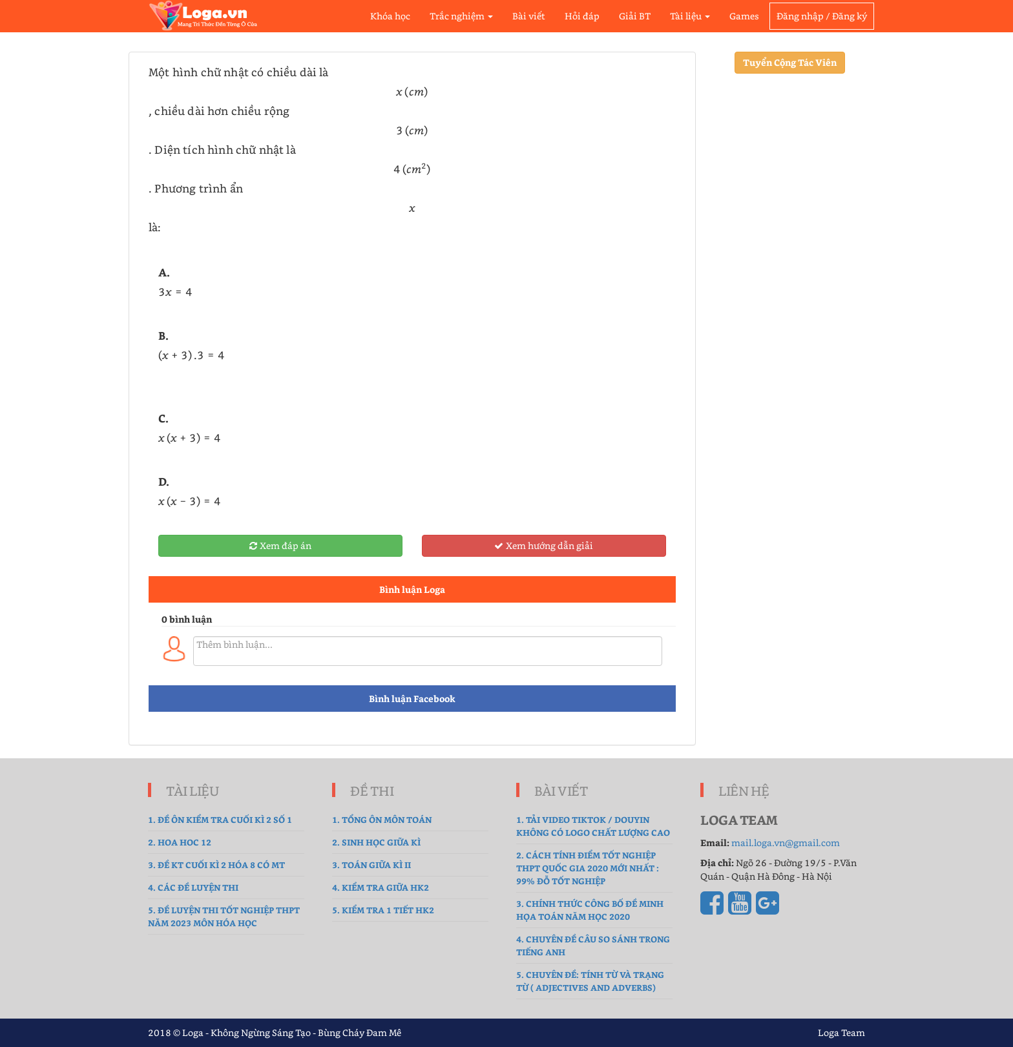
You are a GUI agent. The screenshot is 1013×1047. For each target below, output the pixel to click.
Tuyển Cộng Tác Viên (790, 62)
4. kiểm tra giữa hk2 (380, 887)
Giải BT (635, 16)
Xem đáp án (280, 545)
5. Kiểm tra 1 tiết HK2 (383, 909)
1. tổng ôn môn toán (382, 819)
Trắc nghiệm (461, 16)
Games (744, 16)
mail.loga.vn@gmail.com (785, 842)
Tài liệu (690, 16)
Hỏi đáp (582, 16)
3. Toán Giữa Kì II (371, 864)
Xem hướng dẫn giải (543, 545)
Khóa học (390, 16)
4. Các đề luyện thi (193, 887)
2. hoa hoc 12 (179, 841)
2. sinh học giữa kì (376, 841)
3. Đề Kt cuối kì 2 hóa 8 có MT (216, 864)
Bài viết (528, 16)
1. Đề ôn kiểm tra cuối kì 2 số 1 (220, 819)
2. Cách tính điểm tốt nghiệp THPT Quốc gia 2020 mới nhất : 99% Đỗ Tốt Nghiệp (587, 867)
